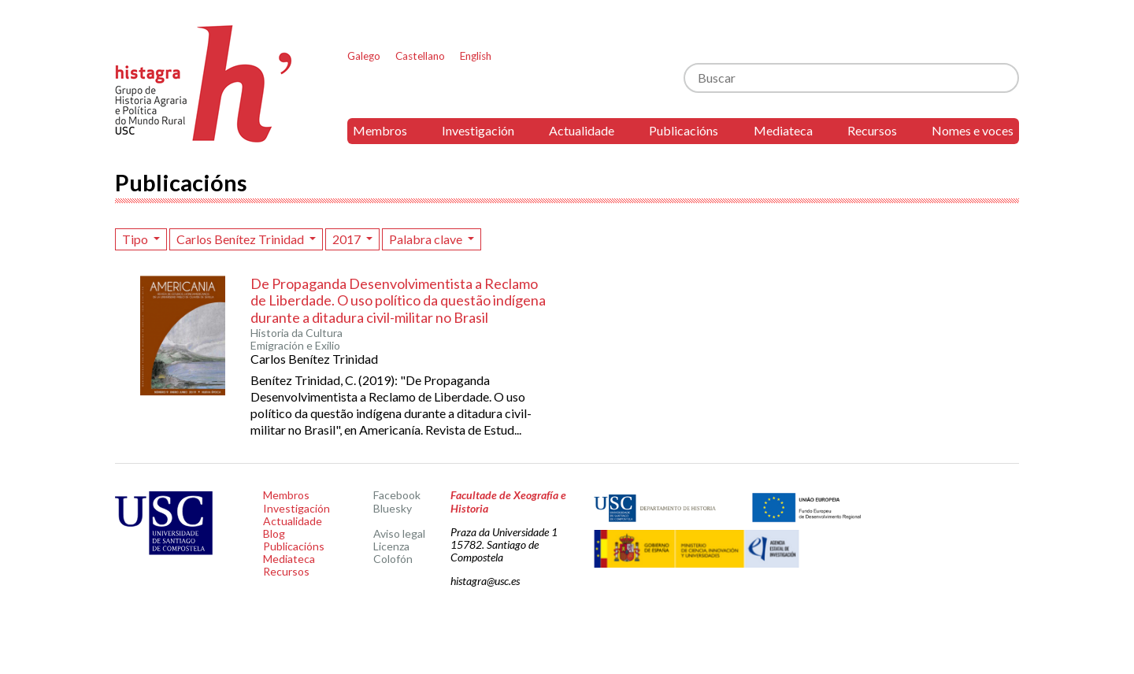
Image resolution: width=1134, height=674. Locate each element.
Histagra (204, 84)
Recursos (872, 130)
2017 (347, 238)
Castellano (420, 56)
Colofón (393, 558)
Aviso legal (399, 533)
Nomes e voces (973, 130)
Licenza (391, 546)
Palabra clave (427, 238)
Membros (380, 130)
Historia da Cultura (296, 333)
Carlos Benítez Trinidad (241, 238)
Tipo (136, 238)
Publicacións (683, 130)
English (475, 56)
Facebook (397, 495)
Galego (363, 56)
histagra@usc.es (485, 580)
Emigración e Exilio (295, 345)
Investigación (478, 130)
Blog (274, 533)
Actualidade (581, 130)
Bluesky (392, 508)
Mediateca (783, 130)
